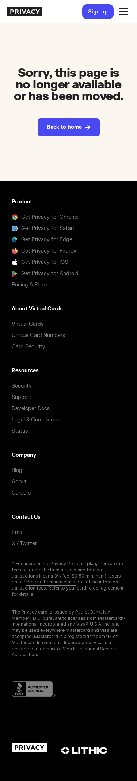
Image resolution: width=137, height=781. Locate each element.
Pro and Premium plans (51, 581)
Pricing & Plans (29, 285)
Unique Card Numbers (38, 335)
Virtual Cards (27, 324)
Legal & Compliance (36, 420)
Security (22, 386)
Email (18, 532)
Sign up (98, 11)
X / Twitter (24, 543)
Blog (17, 470)
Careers (21, 493)
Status (20, 431)
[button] (122, 11)
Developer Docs (31, 408)
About (19, 482)
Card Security (28, 347)
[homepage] (24, 11)
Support (21, 397)
